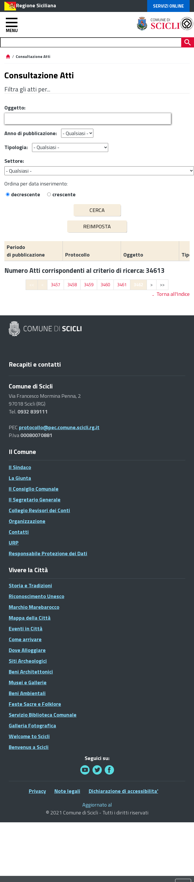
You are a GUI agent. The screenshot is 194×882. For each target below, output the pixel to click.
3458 (72, 284)
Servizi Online (168, 6)
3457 (55, 284)
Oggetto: (14, 108)
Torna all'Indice (173, 294)
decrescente (25, 194)
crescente (64, 194)
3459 (88, 284)
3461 (122, 284)
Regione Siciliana (36, 5)
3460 (105, 284)
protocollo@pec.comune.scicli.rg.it (59, 427)
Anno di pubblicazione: (30, 133)
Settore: (14, 161)
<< (31, 284)
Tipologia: (16, 147)
